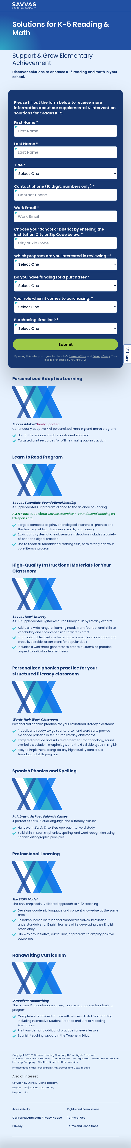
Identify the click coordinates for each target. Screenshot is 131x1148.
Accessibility (21, 1109)
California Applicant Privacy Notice (37, 1118)
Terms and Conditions (82, 1126)
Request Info (19, 1092)
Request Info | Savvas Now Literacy (33, 1087)
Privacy (17, 1126)
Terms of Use (76, 1118)
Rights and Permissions (83, 1109)
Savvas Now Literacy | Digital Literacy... (35, 1083)
